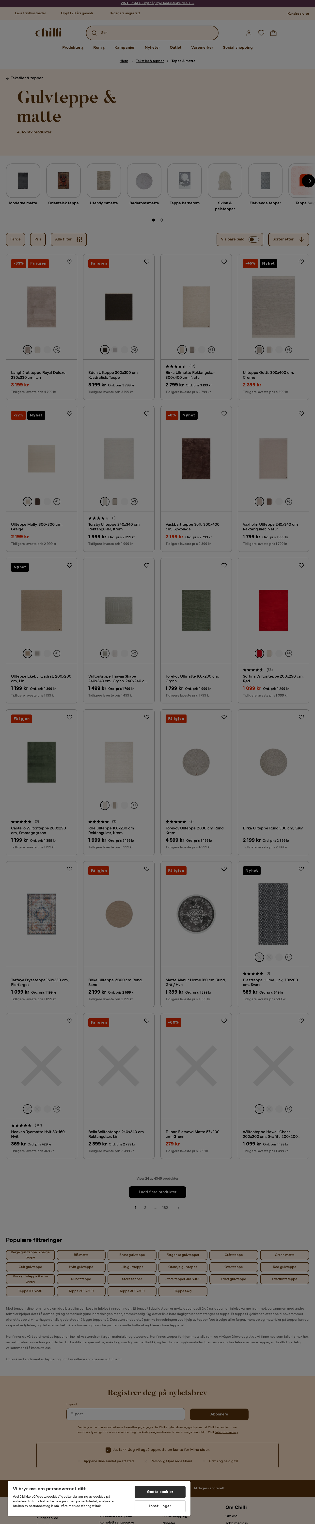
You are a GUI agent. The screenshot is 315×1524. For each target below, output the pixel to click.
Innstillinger (160, 1506)
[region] (99, 1498)
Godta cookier (160, 1492)
